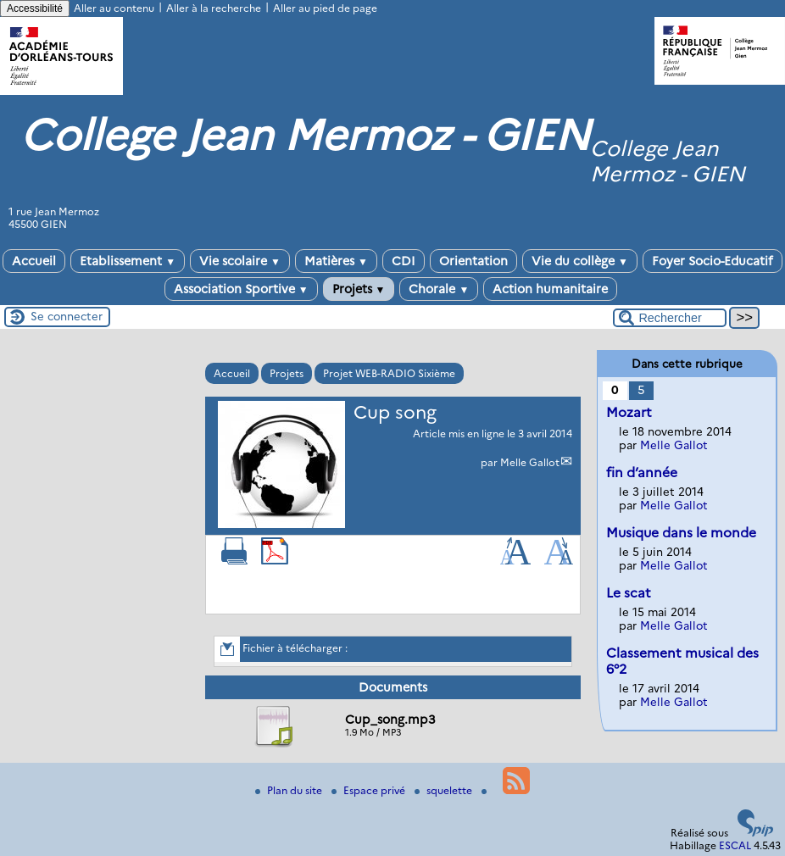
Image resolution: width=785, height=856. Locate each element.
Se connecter (67, 316)
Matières (336, 261)
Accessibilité (35, 8)
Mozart (629, 412)
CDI (403, 261)
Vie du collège (580, 261)
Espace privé (369, 790)
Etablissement (127, 261)
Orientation (473, 261)
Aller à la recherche (213, 8)
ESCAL (735, 845)
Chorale (439, 289)
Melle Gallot (530, 462)
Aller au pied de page (325, 8)
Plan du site (290, 790)
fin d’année (641, 472)
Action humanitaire (550, 289)
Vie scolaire (240, 261)
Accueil (34, 261)
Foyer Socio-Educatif (712, 261)
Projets (359, 289)
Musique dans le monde (681, 533)
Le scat (628, 593)
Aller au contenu (114, 8)
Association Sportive (241, 289)
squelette (445, 790)
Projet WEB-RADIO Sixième (389, 373)
